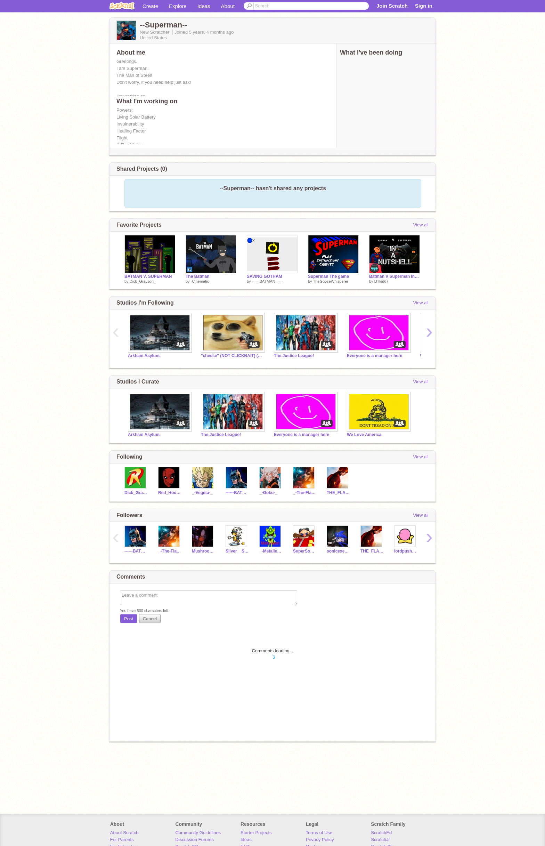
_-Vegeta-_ (202, 492)
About (228, 6)
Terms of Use (319, 832)
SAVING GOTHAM (264, 276)
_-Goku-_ (268, 492)
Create (150, 6)
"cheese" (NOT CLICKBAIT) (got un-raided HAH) (232, 355)
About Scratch (124, 832)
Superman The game (328, 276)
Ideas (203, 6)
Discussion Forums (194, 839)
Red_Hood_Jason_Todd (169, 492)
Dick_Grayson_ (143, 281)
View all (421, 224)
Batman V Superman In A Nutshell (394, 276)
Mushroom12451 (203, 551)
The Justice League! (294, 355)
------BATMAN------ (267, 281)
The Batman (198, 276)
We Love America (364, 434)
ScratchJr (380, 839)
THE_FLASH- (338, 492)
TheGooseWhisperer (330, 281)
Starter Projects (256, 832)
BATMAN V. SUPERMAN (148, 276)
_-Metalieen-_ (271, 551)
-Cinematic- (200, 281)
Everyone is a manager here (374, 355)
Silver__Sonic (237, 551)
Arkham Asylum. (144, 355)
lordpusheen (405, 551)
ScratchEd (381, 832)
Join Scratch (392, 6)
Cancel (150, 618)
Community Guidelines (198, 832)
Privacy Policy (320, 839)
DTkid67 (381, 281)
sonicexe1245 (338, 551)
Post (128, 618)
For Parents (122, 839)
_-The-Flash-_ (304, 492)
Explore (178, 6)
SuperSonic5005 (304, 551)
